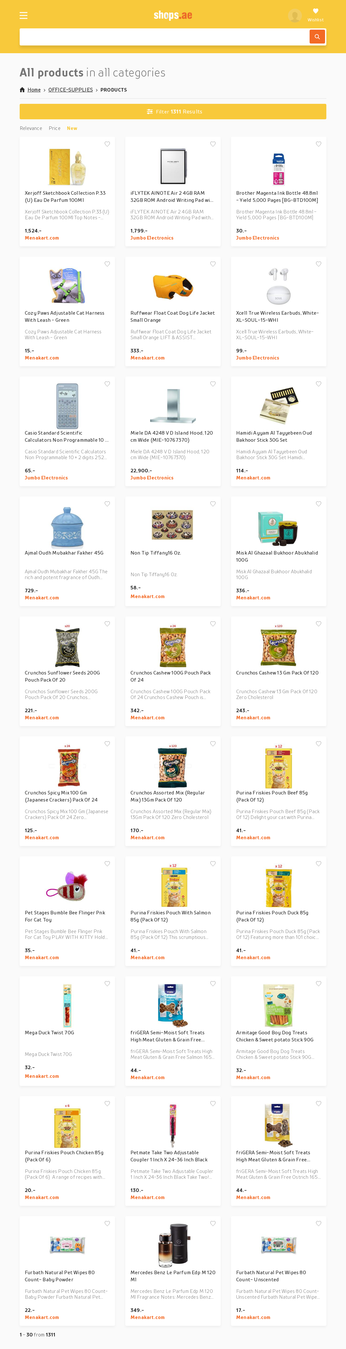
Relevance (31, 128)
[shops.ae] (173, 15)
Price (55, 128)
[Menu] (23, 15)
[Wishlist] (315, 15)
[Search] (317, 37)
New (72, 128)
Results (175, 111)
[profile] (295, 15)
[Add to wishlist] (107, 144)
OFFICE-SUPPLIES (70, 90)
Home (30, 90)
